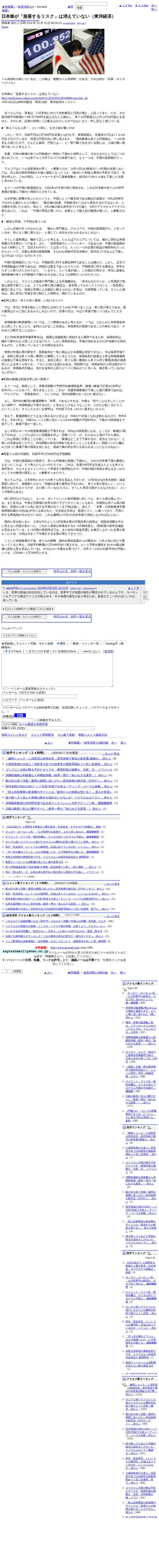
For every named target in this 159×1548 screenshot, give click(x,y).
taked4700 (21, 588)
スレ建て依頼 (66, 741)
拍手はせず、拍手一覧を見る (72, 571)
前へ (154, 9)
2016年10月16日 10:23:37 (52, 588)
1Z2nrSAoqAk (88, 588)
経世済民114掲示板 (96, 749)
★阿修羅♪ (8, 6)
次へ (154, 5)
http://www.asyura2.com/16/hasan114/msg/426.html (20, 20)
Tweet (4, 26)
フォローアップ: (11, 628)
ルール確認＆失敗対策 (33, 730)
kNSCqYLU (81, 23)
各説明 (108, 651)
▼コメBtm (141, 5)
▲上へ (48, 749)
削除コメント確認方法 (92, 741)
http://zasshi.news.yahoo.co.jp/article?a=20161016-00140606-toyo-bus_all (44, 98)
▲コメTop (125, 5)
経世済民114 (26, 6)
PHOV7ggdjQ (76, 588)
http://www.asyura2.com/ (65, 954)
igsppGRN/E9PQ (69, 23)
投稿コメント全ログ (14, 741)
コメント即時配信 (42, 741)
